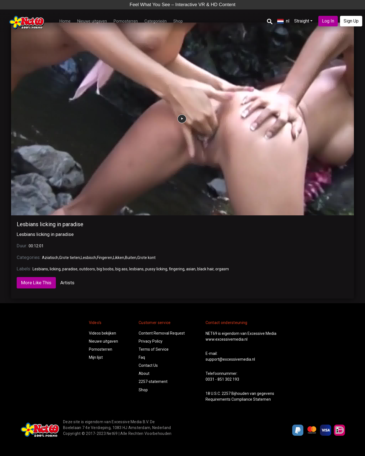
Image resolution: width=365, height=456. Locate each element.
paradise (70, 269)
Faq (142, 357)
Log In (328, 21)
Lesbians (40, 269)
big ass (121, 269)
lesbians (136, 269)
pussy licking (156, 269)
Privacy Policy (150, 341)
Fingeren (104, 257)
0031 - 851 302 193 (222, 379)
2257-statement (153, 381)
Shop (178, 21)
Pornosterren (126, 21)
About (144, 373)
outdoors (87, 269)
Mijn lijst (96, 357)
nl (283, 21)
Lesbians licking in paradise (50, 224)
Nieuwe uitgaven (92, 21)
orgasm (222, 269)
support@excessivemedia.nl (230, 359)
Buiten (130, 257)
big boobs (105, 269)
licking (55, 269)
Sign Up (351, 21)
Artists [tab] (67, 282)
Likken (118, 257)
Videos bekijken (102, 333)
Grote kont (146, 257)
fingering (176, 269)
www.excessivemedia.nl (227, 339)
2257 (226, 393)
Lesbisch (88, 257)
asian (191, 269)
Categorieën (155, 21)
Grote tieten (69, 257)
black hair (205, 269)
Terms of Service (154, 349)
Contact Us (148, 365)
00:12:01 (36, 246)
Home (65, 21)
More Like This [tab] (36, 282)
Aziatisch (50, 257)
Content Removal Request (162, 333)
